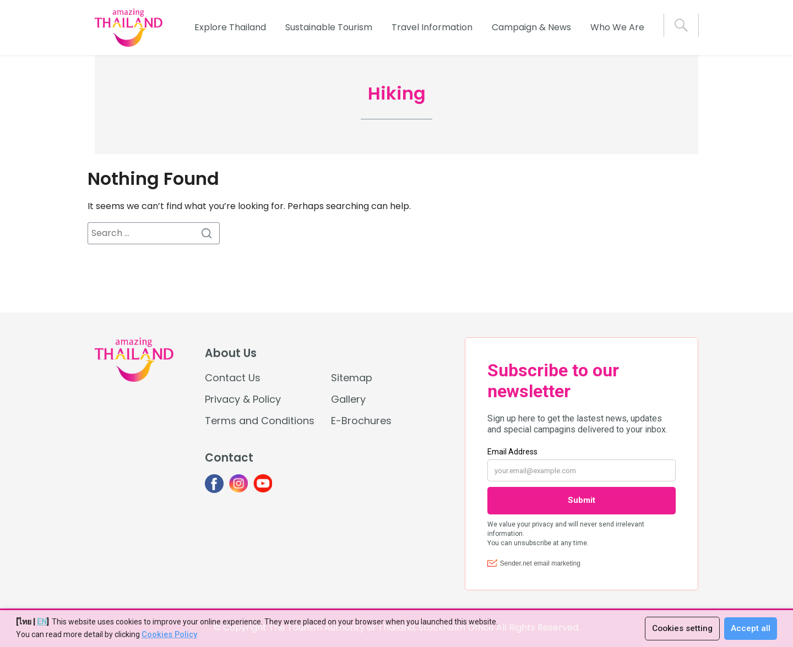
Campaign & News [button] (531, 27)
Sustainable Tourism (328, 27)
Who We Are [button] (617, 27)
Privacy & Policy (243, 399)
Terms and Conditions (259, 420)
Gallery (348, 399)
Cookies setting (681, 628)
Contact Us (232, 378)
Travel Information (432, 27)
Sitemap (351, 378)
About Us (231, 353)
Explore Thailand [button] (230, 27)
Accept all (750, 628)
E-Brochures (361, 420)
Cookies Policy (168, 634)
